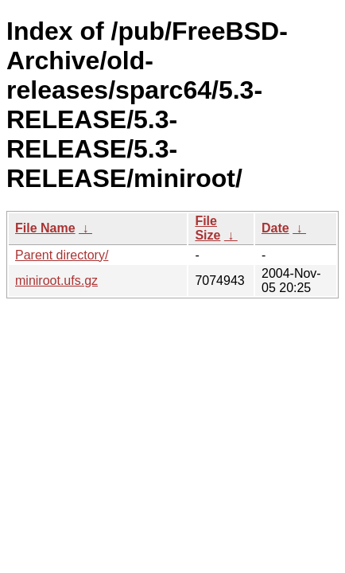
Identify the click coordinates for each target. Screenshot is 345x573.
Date (275, 228)
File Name (45, 228)
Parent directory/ (61, 255)
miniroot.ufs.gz (56, 280)
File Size (207, 228)
